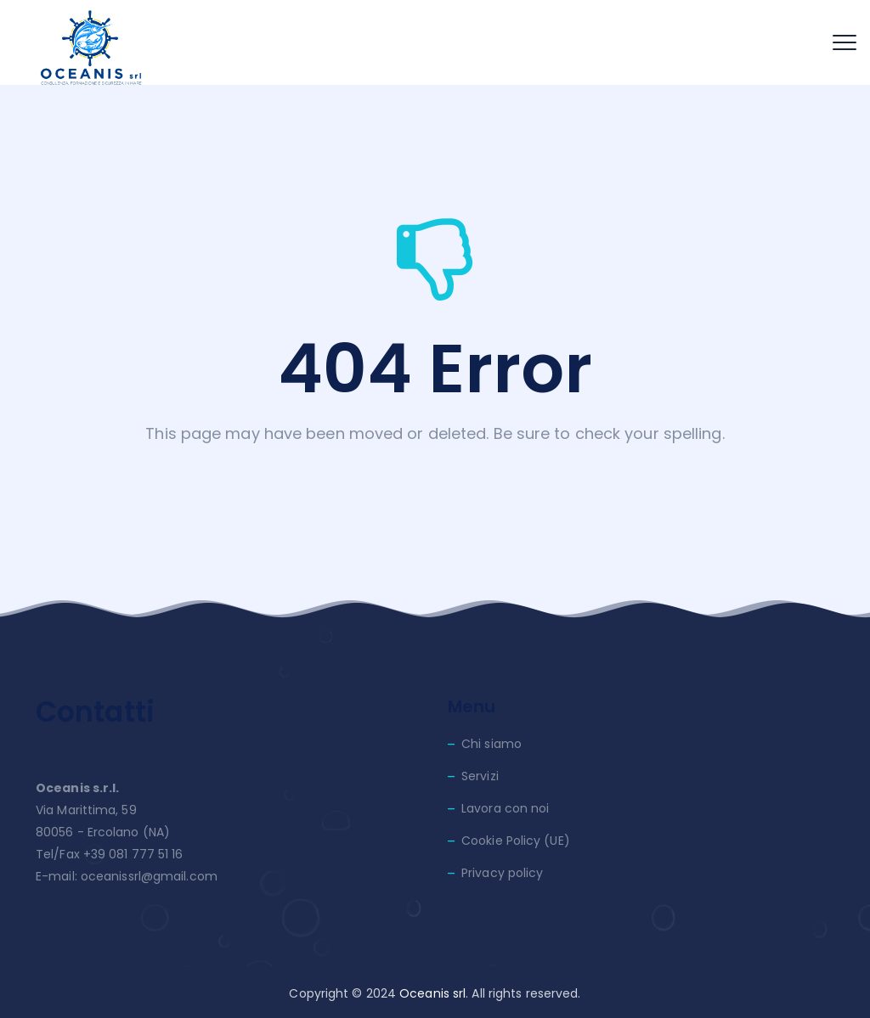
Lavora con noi (505, 808)
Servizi (480, 776)
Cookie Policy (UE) (515, 840)
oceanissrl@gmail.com (149, 876)
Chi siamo (491, 743)
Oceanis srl (432, 993)
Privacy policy (502, 872)
